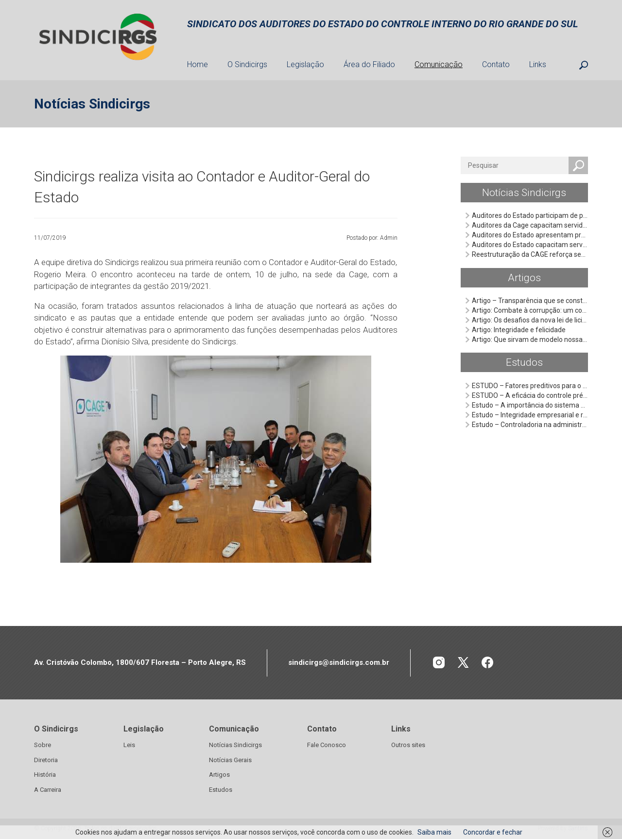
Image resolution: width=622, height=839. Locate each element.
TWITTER (463, 662)
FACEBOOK (487, 662)
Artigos (524, 278)
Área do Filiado (369, 64)
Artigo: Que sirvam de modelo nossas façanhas (544, 339)
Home (197, 64)
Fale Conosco (326, 745)
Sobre (42, 745)
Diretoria (46, 760)
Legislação (305, 64)
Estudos (524, 362)
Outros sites (408, 745)
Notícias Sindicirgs (524, 192)
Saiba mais (434, 832)
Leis (129, 745)
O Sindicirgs (247, 64)
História (45, 774)
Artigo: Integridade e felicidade (519, 330)
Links (537, 64)
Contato (496, 64)
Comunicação (439, 64)
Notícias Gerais (230, 760)
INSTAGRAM (439, 662)
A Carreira (47, 789)
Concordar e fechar (492, 832)
